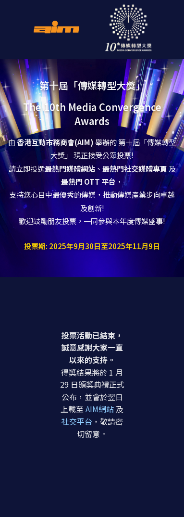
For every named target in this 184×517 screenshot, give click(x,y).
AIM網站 (100, 409)
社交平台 (76, 421)
